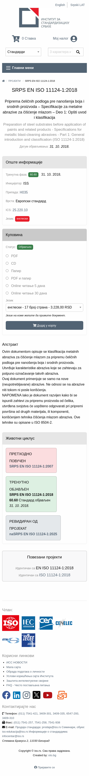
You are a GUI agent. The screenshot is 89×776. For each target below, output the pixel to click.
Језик (9, 300)
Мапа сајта (13, 667)
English (60, 5)
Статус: (11, 247)
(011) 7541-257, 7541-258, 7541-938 (37, 722)
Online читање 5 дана (25, 286)
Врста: (10, 201)
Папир (13, 271)
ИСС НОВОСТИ (16, 662)
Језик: (10, 218)
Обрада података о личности (25, 671)
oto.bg (52, 755)
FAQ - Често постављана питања (28, 685)
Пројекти (14, 81)
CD (11, 263)
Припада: (12, 192)
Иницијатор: (14, 183)
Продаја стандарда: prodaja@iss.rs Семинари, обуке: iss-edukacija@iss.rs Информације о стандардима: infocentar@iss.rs (43, 732)
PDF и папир (18, 278)
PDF (12, 256)
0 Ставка (24, 38)
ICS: (8, 210)
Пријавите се (46, 767)
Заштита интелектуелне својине (27, 680)
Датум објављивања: (34, 146)
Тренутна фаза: (16, 174)
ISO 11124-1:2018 (54, 575)
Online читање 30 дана (26, 293)
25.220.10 (20, 210)
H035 (24, 192)
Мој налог (65, 38)
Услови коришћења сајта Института (29, 676)
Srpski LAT (78, 5)
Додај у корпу (44, 325)
